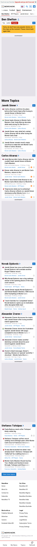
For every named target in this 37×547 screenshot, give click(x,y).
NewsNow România (25, 496)
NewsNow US (23, 489)
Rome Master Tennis (19, 348)
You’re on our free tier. (17, 2)
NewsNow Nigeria (24, 493)
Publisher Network (7, 513)
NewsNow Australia (25, 506)
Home (3, 486)
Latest (8, 23)
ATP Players (15, 14)
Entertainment (27, 10)
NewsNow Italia (24, 499)
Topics (23, 545)
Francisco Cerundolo (10, 446)
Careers (4, 520)
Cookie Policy (23, 516)
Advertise (5, 516)
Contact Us (5, 493)
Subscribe (5, 496)
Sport (18, 10)
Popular (14, 23)
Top (3, 23)
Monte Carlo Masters (10, 117)
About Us (4, 489)
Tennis (22, 286)
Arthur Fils (7, 458)
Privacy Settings (24, 526)
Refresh (32, 545)
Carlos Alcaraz (22, 117)
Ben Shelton (5, 14)
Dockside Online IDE (8, 523)
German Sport (17, 337)
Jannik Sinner (24, 14)
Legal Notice (23, 520)
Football (12, 10)
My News (14, 545)
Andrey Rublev (22, 469)
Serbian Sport (22, 309)
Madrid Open (8, 309)
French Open (8, 286)
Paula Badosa (8, 435)
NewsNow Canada (25, 503)
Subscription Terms (25, 523)
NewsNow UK (23, 486)
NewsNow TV (6, 499)
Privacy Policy (23, 513)
